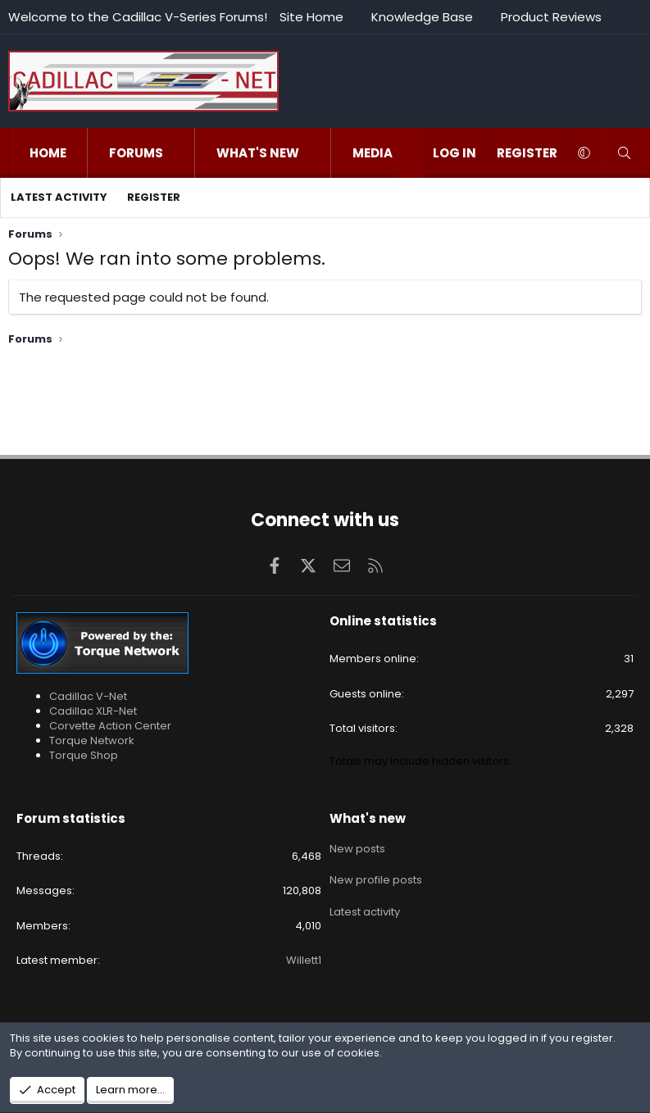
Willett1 (303, 960)
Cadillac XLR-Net (93, 711)
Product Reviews (551, 16)
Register (153, 197)
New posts (357, 846)
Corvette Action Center (110, 726)
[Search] (624, 153)
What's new (257, 152)
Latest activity (59, 197)
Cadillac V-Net (88, 696)
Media (372, 152)
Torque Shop (83, 755)
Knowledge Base (422, 16)
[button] (180, 153)
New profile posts (376, 876)
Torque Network (91, 740)
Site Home (311, 16)
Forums (136, 152)
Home (48, 152)
